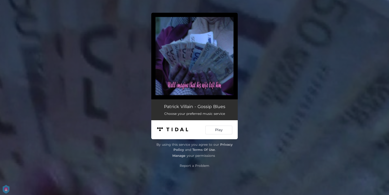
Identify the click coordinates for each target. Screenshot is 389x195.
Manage (179, 156)
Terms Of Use (203, 150)
